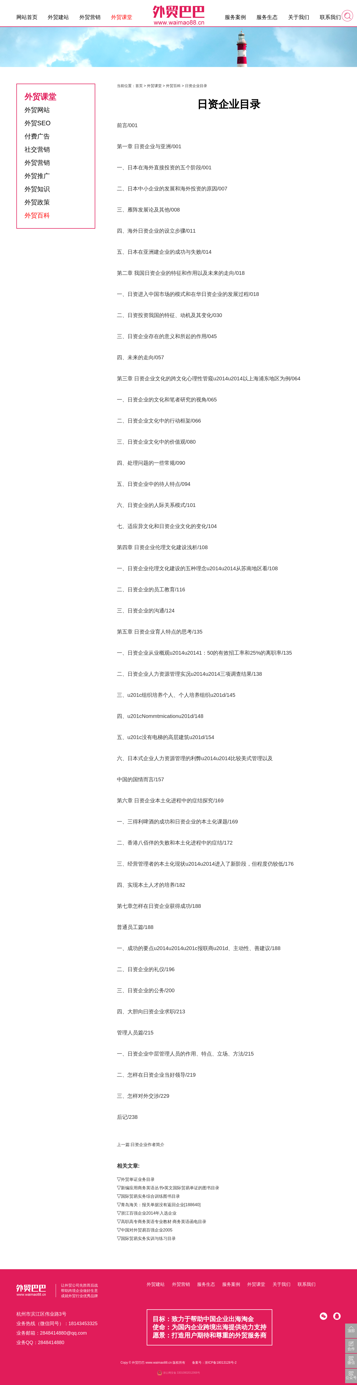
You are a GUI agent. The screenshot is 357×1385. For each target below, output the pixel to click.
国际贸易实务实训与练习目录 (148, 1238)
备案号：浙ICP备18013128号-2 (214, 1362)
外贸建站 (58, 17)
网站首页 (26, 17)
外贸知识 (37, 189)
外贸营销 (90, 17)
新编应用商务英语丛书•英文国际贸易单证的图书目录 (170, 1188)
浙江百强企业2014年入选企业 (149, 1213)
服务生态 (267, 17)
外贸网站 (37, 109)
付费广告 (37, 136)
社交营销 (37, 149)
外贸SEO (38, 123)
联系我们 (330, 17)
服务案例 (235, 17)
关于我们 (298, 17)
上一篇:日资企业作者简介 (140, 1144)
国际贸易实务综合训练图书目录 (150, 1196)
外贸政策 (37, 202)
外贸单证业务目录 (138, 1179)
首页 (139, 86)
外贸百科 (37, 215)
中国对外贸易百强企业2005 (147, 1230)
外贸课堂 (121, 17)
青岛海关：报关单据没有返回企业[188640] (161, 1204)
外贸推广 (37, 175)
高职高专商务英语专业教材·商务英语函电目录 (163, 1221)
